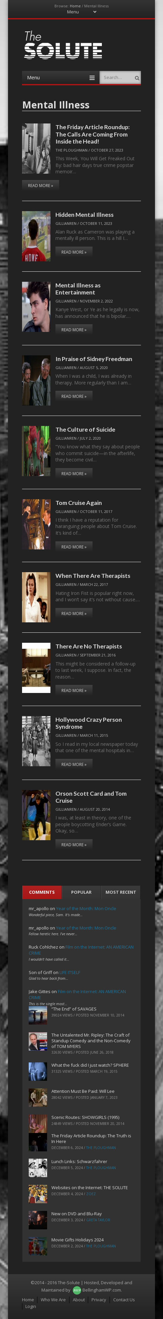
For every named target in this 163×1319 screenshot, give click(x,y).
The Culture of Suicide (85, 429)
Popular (81, 892)
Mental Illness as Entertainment (78, 288)
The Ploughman (71, 150)
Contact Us (124, 1300)
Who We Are (53, 1300)
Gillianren (65, 223)
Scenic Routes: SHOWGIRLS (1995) (85, 1117)
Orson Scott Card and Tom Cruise (91, 797)
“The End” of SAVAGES (74, 1009)
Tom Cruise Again (78, 502)
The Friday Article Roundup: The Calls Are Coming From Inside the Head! (92, 134)
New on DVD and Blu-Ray (76, 1214)
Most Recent (121, 892)
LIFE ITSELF (69, 972)
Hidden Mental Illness (84, 214)
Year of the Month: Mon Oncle (86, 908)
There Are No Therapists (88, 646)
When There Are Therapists (92, 575)
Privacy (99, 1300)
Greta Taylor (98, 1220)
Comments (42, 892)
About (79, 1300)
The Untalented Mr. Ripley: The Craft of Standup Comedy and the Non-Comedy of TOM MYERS (91, 1040)
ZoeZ (91, 1194)
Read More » (40, 185)
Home (75, 5)
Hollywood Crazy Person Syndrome (88, 723)
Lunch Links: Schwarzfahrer (79, 1161)
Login (30, 1306)
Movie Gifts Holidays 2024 (77, 1240)
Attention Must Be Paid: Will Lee (83, 1091)
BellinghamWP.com (102, 1290)
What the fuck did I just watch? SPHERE (90, 1065)
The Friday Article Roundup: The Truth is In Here (91, 1138)
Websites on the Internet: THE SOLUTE (89, 1187)
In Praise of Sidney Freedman (93, 358)
